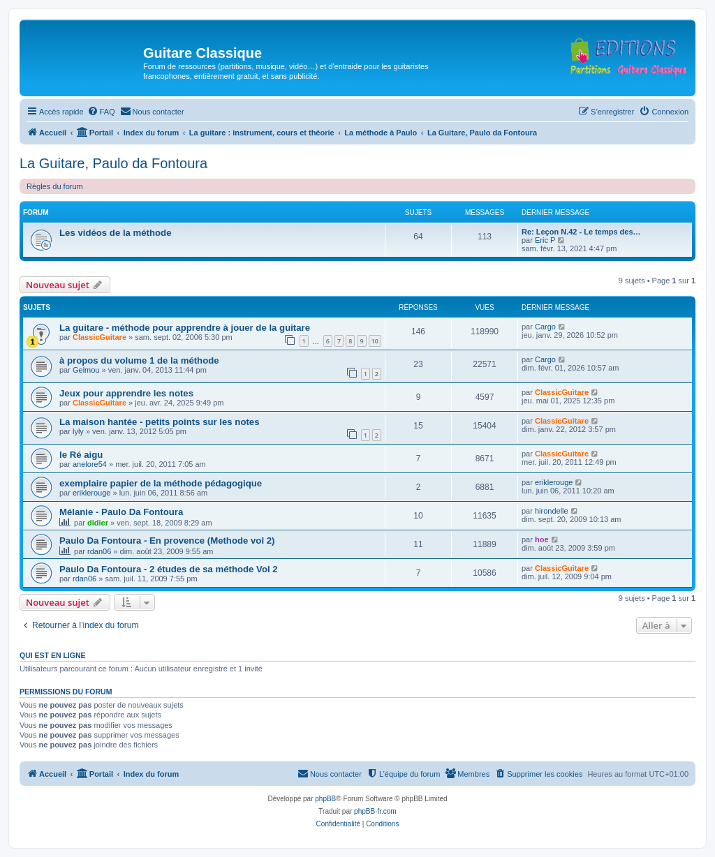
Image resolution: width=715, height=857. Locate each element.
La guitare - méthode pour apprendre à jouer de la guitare (184, 327)
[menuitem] (101, 111)
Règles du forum (55, 186)
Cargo (545, 326)
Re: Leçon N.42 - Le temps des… (581, 232)
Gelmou (86, 370)
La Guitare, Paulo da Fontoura (113, 163)
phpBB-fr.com (375, 811)
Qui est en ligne (53, 655)
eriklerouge (91, 493)
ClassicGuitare (99, 337)
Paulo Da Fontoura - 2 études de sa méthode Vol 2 (168, 569)
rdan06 (99, 551)
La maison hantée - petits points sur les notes (159, 422)
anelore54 (90, 464)
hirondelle (551, 511)
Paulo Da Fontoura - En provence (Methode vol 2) (166, 540)
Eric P (545, 240)
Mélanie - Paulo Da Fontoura (121, 512)
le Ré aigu (81, 454)
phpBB (325, 799)
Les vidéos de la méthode (115, 233)
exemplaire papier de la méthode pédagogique (160, 483)
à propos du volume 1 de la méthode (139, 360)
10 (374, 340)
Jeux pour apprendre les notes (126, 393)
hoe (542, 539)
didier (97, 523)
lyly (78, 431)
